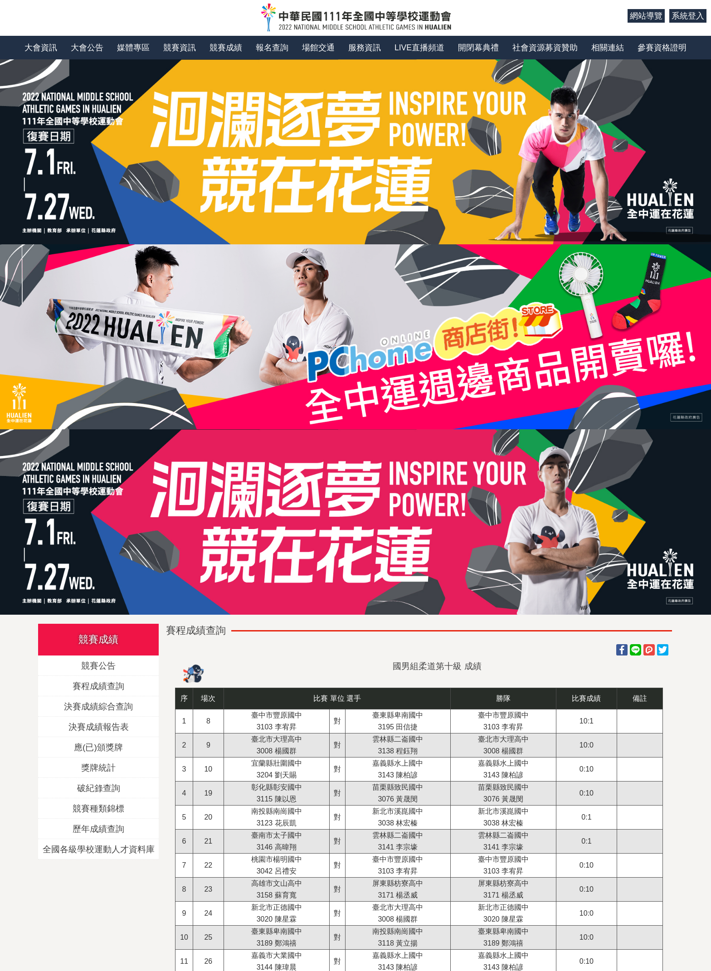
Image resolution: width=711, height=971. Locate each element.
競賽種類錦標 (98, 808)
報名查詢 (272, 47)
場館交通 (318, 47)
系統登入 (688, 15)
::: (617, 15)
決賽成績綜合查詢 (98, 706)
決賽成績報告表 (98, 726)
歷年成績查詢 (98, 828)
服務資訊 (364, 47)
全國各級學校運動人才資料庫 (99, 849)
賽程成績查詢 (98, 685)
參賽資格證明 (662, 47)
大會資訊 (40, 47)
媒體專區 (133, 47)
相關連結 (607, 47)
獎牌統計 (98, 767)
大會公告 (87, 47)
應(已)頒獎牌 (98, 747)
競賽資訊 (179, 47)
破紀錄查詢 (98, 787)
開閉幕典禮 (478, 47)
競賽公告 (98, 665)
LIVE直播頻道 (419, 47)
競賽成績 (225, 47)
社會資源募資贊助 (545, 47)
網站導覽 (646, 15)
